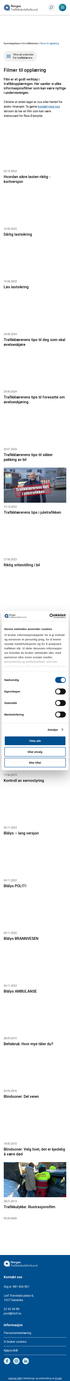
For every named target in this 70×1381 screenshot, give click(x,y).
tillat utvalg (35, 751)
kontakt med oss (49, 106)
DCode (58, 1378)
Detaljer (53, 729)
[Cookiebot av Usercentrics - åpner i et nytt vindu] (50, 615)
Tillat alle (35, 740)
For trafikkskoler (30, 43)
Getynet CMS (15, 1378)
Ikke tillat (35, 762)
